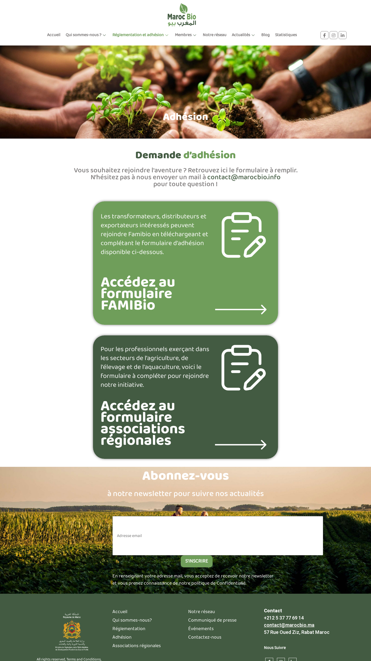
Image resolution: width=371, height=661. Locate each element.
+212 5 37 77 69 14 (284, 618)
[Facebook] (324, 35)
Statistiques (286, 35)
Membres (186, 35)
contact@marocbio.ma (289, 625)
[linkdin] (343, 35)
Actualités (244, 35)
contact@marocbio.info (244, 177)
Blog (265, 35)
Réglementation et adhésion (141, 35)
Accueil (53, 35)
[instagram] (334, 35)
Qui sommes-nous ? (86, 35)
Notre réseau (214, 35)
